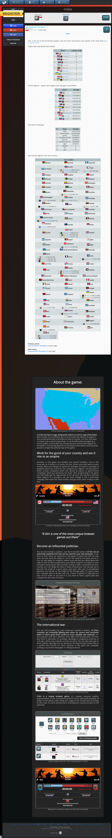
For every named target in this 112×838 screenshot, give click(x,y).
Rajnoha (67, 314)
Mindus (66, 237)
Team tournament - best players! (37, 346)
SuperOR (65, 65)
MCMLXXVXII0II (45, 221)
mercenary (44, 336)
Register (13, 43)
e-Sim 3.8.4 (47, 827)
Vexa (73, 824)
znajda (65, 77)
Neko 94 (67, 98)
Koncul (65, 59)
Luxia (46, 824)
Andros (67, 95)
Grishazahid (65, 74)
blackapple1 (66, 233)
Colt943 (67, 119)
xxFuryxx (66, 172)
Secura (61, 824)
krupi (66, 200)
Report (68, 33)
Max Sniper (65, 53)
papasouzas (45, 338)
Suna (67, 824)
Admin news (65, 14)
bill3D (44, 330)
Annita (66, 62)
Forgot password (13, 40)
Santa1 (65, 79)
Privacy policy (27, 824)
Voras (65, 68)
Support (34, 824)
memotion (67, 247)
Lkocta (67, 110)
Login (13, 26)
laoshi (67, 93)
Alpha (40, 824)
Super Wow (89, 259)
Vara (79, 824)
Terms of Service (17, 824)
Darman (87, 324)
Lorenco (44, 307)
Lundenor (65, 56)
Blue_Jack (65, 71)
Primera (54, 824)
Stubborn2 (67, 113)
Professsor (66, 273)
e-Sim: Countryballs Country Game (92, 824)
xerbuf (66, 194)
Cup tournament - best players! (37, 351)
